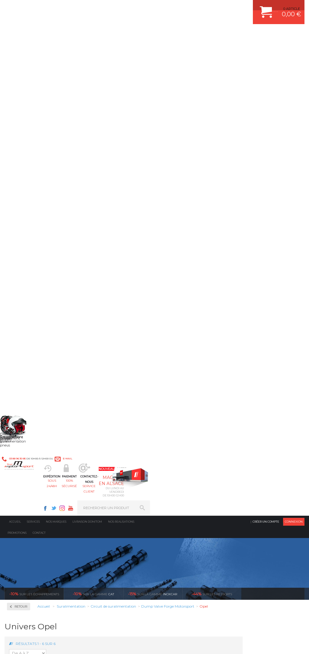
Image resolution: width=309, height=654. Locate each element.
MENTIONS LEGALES (46, 643)
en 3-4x (44, 383)
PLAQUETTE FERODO (182, 447)
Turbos (21, 242)
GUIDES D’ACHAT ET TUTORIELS (262, 500)
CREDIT (100, 643)
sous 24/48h (96, 35)
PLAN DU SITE (82, 643)
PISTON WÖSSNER (180, 455)
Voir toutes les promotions (278, 122)
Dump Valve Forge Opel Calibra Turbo (166, 238)
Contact (39, 60)
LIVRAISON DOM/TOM (254, 485)
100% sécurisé (133, 35)
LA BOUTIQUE (16, 499)
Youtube (225, 8)
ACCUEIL (6, 643)
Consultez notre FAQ (43, 601)
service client (170, 35)
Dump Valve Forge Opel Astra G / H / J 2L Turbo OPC (90, 239)
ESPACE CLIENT (249, 440)
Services (33, 49)
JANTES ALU (175, 470)
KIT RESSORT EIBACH (183, 485)
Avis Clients (279, 624)
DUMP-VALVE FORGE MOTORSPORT (195, 492)
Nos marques (56, 49)
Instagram (216, 8)
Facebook (200, 8)
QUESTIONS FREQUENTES (258, 492)
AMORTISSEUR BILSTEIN (185, 440)
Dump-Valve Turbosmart (35, 218)
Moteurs (96, 440)
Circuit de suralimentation (31, 173)
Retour (82, 134)
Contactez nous (30, 585)
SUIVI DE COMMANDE (254, 470)
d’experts (119, 383)
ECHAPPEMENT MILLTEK (185, 462)
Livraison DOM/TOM (87, 49)
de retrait (195, 383)
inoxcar (152, 121)
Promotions (17, 60)
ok (140, 551)
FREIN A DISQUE (178, 507)
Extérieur (97, 492)
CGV (66, 643)
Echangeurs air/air (30, 225)
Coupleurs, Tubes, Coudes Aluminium (35, 195)
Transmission (101, 462)
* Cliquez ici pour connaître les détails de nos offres (197, 554)
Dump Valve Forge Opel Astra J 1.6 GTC (128, 238)
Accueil (15, 49)
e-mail (132, 8)
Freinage (96, 477)
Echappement (101, 455)
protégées (270, 383)
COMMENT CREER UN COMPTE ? (263, 447)
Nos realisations (121, 49)
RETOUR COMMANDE (254, 477)
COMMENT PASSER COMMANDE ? (264, 455)
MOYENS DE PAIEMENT (255, 462)
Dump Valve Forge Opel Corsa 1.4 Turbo (205, 238)
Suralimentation (104, 447)
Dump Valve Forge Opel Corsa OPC (242, 238)
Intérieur (97, 500)
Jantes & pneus (102, 485)
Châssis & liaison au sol (110, 470)
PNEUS (171, 477)
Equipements (100, 507)
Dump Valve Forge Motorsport (29, 208)
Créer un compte (266, 49)
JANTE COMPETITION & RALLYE (190, 500)
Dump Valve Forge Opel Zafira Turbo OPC (280, 239)
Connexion (294, 49)
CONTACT (21, 643)
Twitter (208, 8)
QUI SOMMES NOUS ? (22, 492)
